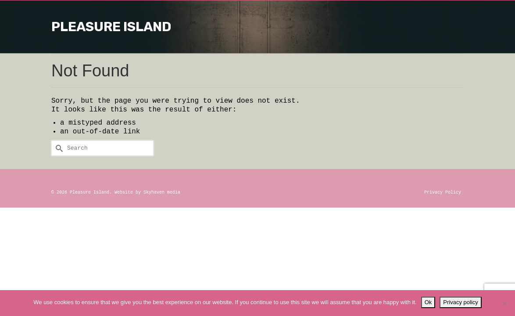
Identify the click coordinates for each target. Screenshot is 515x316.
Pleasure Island (257, 27)
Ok (428, 302)
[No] (504, 303)
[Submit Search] (57, 148)
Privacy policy (460, 302)
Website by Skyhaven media (147, 192)
